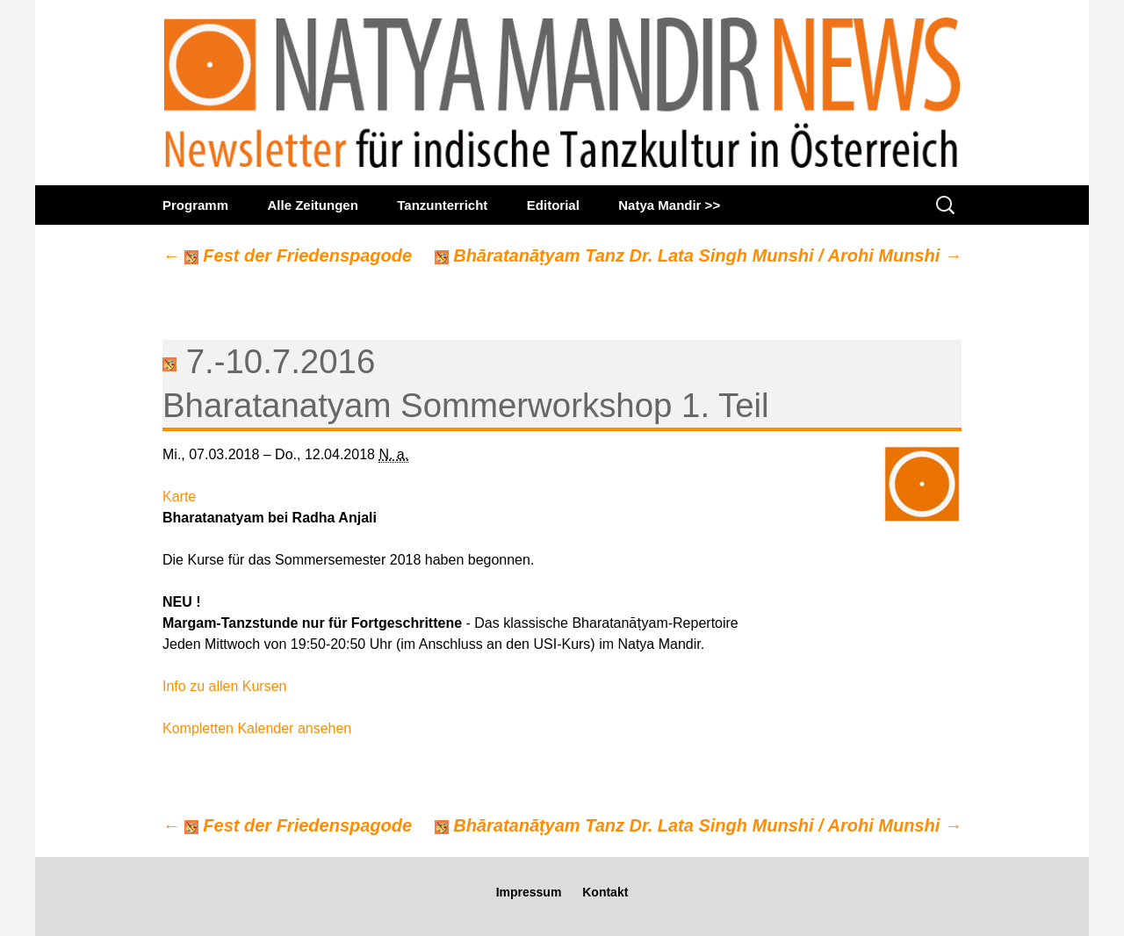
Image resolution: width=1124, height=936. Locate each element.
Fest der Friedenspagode (287, 255)
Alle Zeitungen (312, 205)
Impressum (529, 892)
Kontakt (605, 892)
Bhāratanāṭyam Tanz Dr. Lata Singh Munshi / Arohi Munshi (698, 255)
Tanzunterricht (442, 205)
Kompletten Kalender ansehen (256, 728)
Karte (179, 496)
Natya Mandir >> (669, 205)
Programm (195, 205)
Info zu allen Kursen (224, 686)
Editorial (553, 205)
